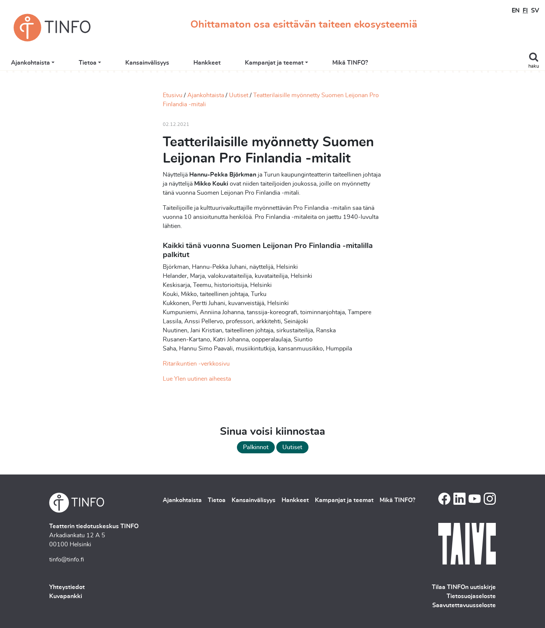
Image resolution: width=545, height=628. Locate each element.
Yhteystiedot (67, 587)
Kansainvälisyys (230, 65)
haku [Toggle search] (533, 66)
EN (516, 11)
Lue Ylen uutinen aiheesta (197, 379)
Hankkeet (290, 65)
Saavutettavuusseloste (464, 605)
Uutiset (238, 95)
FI (525, 11)
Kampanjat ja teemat (357, 65)
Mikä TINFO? (433, 65)
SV (535, 11)
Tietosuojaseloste (471, 596)
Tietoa (170, 65)
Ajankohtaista (113, 65)
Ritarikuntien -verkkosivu (196, 364)
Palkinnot (256, 447)
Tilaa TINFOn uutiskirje (464, 587)
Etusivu (172, 95)
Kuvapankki (65, 596)
